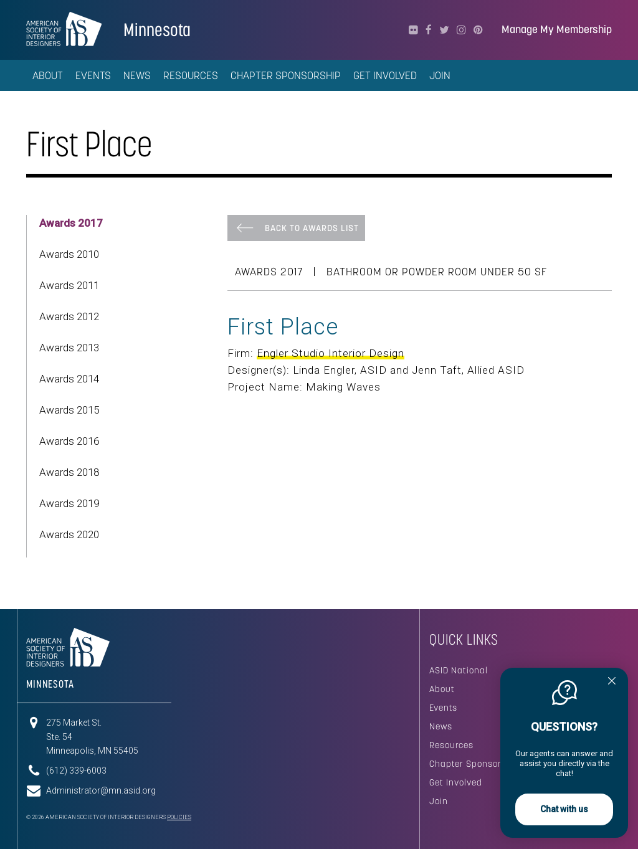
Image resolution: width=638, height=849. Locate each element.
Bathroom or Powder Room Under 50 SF (436, 271)
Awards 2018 (69, 472)
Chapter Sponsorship (474, 763)
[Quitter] (612, 682)
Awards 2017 (71, 223)
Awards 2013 (69, 347)
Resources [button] (190, 75)
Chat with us (564, 809)
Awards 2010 (69, 254)
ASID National (458, 670)
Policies (179, 817)
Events (443, 707)
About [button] (47, 75)
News (440, 726)
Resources (451, 745)
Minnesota (157, 29)
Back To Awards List (312, 228)
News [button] (137, 75)
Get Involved (455, 782)
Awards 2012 (69, 316)
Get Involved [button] (385, 75)
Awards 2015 (69, 410)
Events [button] (93, 75)
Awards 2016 (69, 441)
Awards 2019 (69, 503)
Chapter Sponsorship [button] (286, 75)
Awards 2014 (69, 378)
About (442, 689)
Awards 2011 (69, 285)
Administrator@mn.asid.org (101, 790)
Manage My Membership (557, 29)
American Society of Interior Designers (64, 28)
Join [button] (439, 75)
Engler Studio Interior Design (330, 353)
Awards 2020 (69, 534)
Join (438, 801)
